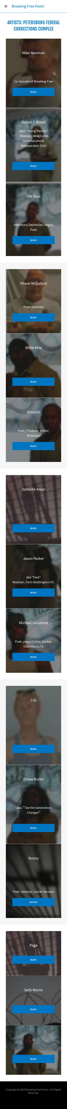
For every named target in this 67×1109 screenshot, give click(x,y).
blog (33, 91)
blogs (33, 902)
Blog (33, 748)
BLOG (33, 959)
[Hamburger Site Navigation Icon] (6, 6)
